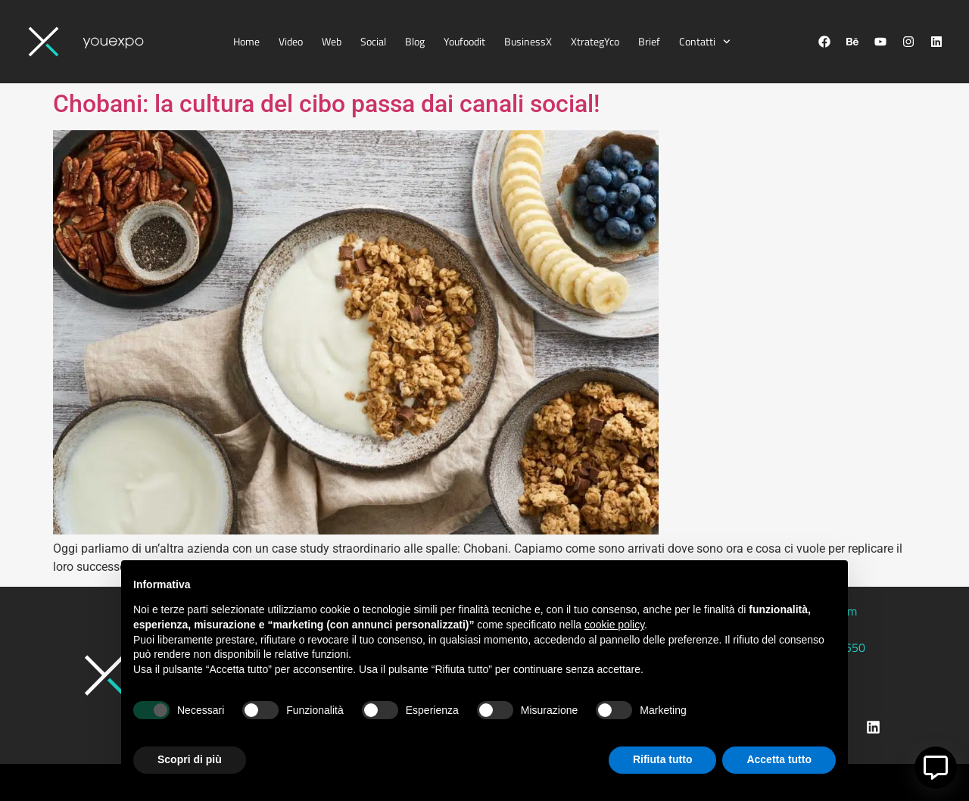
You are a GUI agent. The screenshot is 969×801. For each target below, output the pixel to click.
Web (331, 41)
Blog (415, 41)
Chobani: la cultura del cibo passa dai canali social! (326, 103)
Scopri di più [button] (189, 759)
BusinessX (528, 41)
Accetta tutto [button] (779, 759)
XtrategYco (595, 41)
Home (246, 41)
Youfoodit (464, 41)
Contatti (705, 41)
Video (291, 41)
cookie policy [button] (614, 625)
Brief (649, 41)
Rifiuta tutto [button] (663, 759)
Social (373, 41)
